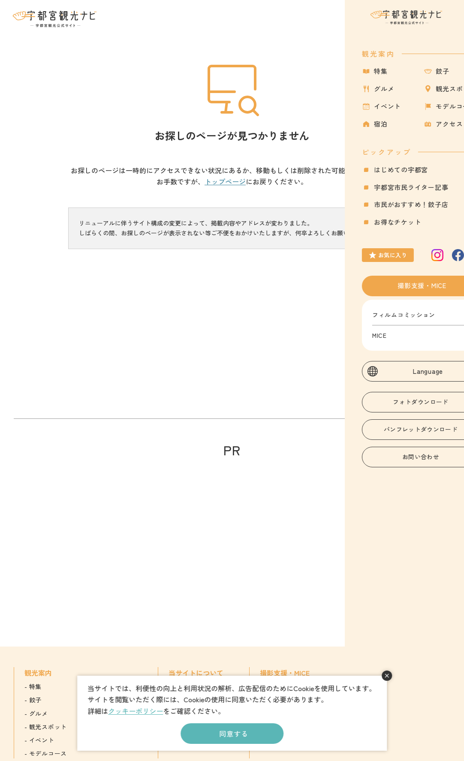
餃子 (35, 699)
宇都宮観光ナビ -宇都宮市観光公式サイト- (55, 19)
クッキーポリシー (135, 711)
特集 (35, 686)
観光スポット (48, 726)
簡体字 (392, 699)
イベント (41, 740)
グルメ (38, 713)
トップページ (225, 181)
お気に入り (408, 24)
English (393, 686)
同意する (233, 733)
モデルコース (48, 753)
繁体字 (392, 713)
